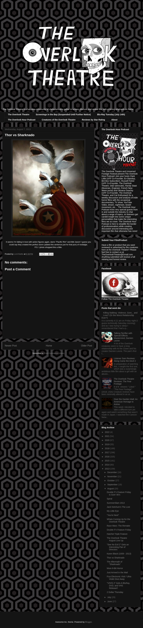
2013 (107, 469)
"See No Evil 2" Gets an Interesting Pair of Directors (118, 547)
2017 (107, 452)
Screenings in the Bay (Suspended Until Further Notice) (63, 114)
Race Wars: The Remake (118, 526)
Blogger (88, 622)
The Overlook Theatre (18, 114)
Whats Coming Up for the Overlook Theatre (118, 520)
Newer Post (11, 345)
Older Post (86, 345)
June (109, 601)
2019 (107, 444)
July (109, 597)
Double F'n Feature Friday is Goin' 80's (119, 493)
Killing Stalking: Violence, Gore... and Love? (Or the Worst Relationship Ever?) (119, 315)
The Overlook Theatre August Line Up (117, 539)
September (112, 484)
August (110, 488)
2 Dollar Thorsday (115, 592)
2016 (107, 456)
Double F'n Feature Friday (119, 530)
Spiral (109, 499)
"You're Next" (113, 515)
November (112, 476)
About (114, 120)
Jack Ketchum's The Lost (118, 507)
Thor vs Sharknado (115, 557)
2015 (107, 460)
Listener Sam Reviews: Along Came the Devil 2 (125, 359)
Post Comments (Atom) (54, 353)
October (111, 480)
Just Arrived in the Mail (117, 572)
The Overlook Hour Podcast (21, 120)
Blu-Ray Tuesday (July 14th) (111, 114)
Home (49, 345)
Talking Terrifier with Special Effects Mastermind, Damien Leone (123, 337)
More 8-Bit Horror (115, 568)
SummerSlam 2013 (116, 503)
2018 (107, 448)
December (112, 472)
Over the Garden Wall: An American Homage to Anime (126, 401)
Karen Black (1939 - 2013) (119, 553)
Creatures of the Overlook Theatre (58, 120)
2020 (107, 440)
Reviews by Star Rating (93, 120)
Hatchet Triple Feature (117, 534)
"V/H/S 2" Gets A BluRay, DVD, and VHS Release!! (118, 585)
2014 (107, 464)
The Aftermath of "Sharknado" (114, 563)
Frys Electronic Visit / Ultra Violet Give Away (119, 577)
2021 (107, 436)
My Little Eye (113, 511)
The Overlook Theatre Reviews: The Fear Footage (124, 381)
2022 (107, 432)
